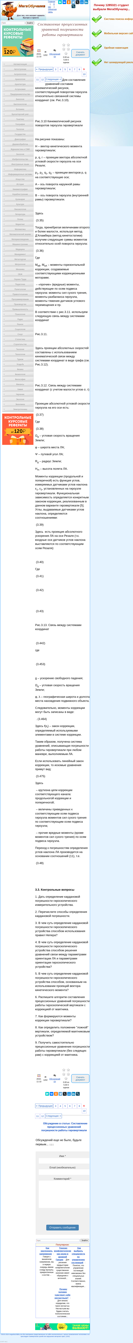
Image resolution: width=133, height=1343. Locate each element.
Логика (20, 219)
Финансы (20, 384)
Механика (20, 269)
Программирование (20, 299)
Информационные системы (20, 174)
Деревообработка (20, 144)
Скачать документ (80, 53)
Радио (20, 319)
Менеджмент (20, 254)
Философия (20, 379)
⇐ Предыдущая (44, 69)
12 (42, 79)
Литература (20, 214)
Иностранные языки (20, 164)
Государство (20, 134)
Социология (20, 329)
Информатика (20, 169)
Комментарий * (62, 1178)
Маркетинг (20, 224)
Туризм (20, 359)
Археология (20, 79)
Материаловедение (20, 239)
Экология (20, 399)
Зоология (20, 154)
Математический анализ (20, 234)
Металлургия (20, 259)
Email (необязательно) (62, 1167)
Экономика (20, 404)
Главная (51, 1)
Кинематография (20, 189)
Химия (20, 389)
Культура (20, 204)
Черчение (20, 394)
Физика (20, 369)
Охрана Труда (20, 279)
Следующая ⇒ (53, 79)
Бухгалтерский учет (20, 114)
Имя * (62, 1156)
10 (84, 74)
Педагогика (20, 284)
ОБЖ (20, 274)
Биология (20, 99)
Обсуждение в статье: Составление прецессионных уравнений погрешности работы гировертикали (64, 1127)
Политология (20, 289)
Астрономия (20, 89)
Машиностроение (20, 244)
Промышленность (20, 309)
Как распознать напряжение (46, 1251)
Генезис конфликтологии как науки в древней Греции (62, 1254)
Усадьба (20, 364)
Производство (20, 304)
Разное (20, 324)
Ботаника (20, 109)
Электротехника (20, 409)
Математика (20, 229)
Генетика (20, 119)
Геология (20, 129)
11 (37, 79)
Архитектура (20, 84)
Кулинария (20, 199)
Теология (20, 349)
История (20, 184)
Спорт (20, 334)
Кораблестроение (20, 194)
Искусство (20, 179)
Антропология (20, 74)
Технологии (20, 354)
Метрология (20, 264)
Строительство (20, 344)
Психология (20, 314)
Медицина (20, 249)
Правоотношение (20, 294)
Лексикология (20, 209)
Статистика (20, 339)
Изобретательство (20, 159)
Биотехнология (20, 104)
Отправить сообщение (62, 1227)
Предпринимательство (20, 94)
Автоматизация (20, 64)
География (20, 124)
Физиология (20, 374)
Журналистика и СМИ (20, 149)
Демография (20, 139)
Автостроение (20, 69)
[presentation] (62, 1217)
